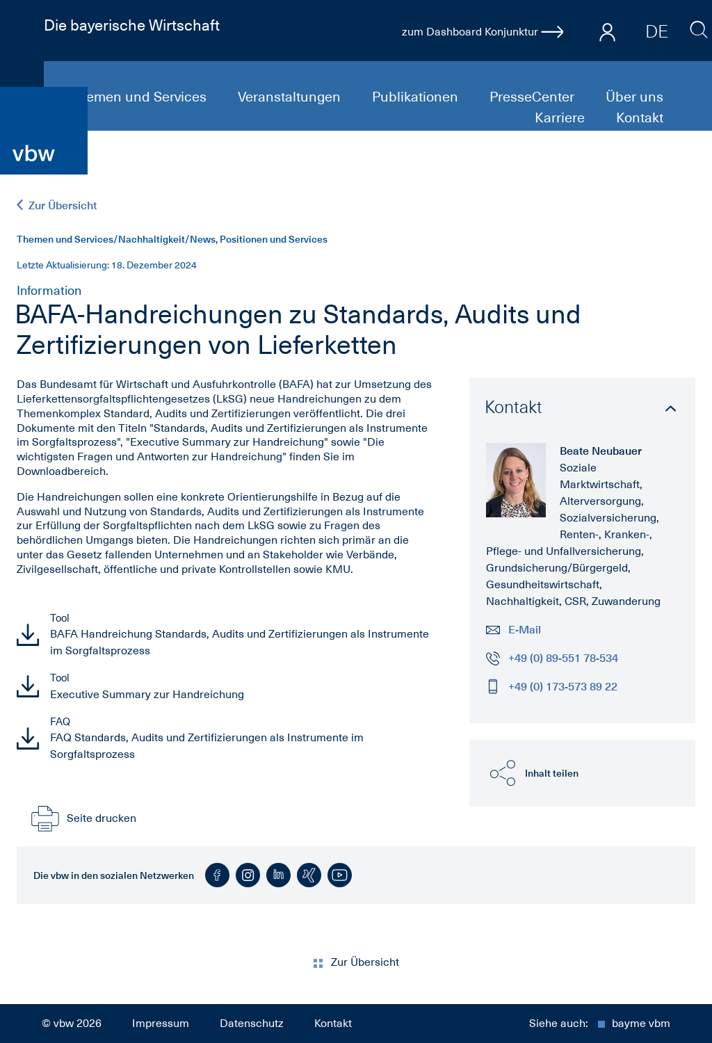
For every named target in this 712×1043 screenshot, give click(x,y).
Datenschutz (252, 1023)
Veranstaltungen (291, 96)
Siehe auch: (599, 1023)
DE (656, 31)
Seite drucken (82, 818)
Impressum (160, 1023)
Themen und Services (140, 96)
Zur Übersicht (57, 205)
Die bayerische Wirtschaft (132, 25)
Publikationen (417, 96)
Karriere (561, 117)
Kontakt (639, 117)
